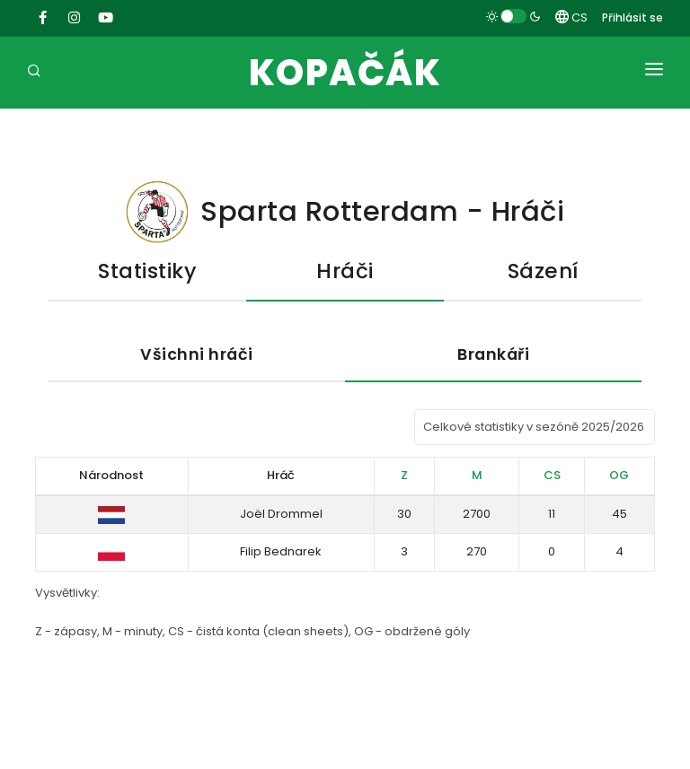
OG (619, 475)
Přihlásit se (632, 17)
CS (571, 17)
